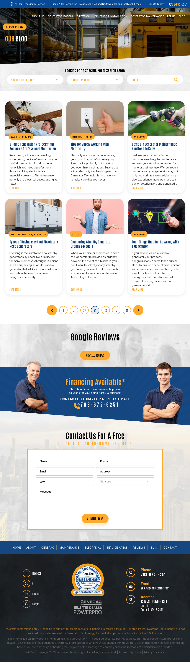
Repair (171, 16)
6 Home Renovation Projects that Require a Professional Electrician (30, 145)
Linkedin (38, 597)
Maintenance (147, 16)
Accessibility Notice (130, 655)
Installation (110, 16)
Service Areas (117, 550)
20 (84, 308)
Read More (15, 186)
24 (127, 308)
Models (60, 16)
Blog (182, 16)
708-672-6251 (178, 4)
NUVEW (28, 655)
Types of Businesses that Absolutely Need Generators (31, 242)
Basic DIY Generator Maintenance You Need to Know (154, 145)
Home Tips (26, 136)
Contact (170, 550)
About (31, 550)
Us (38, 16)
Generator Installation (21, 233)
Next (138, 308)
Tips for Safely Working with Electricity (94, 143)
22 (105, 308)
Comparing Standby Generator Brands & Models (94, 242)
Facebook (39, 574)
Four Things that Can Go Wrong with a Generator (154, 242)
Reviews (139, 550)
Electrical (83, 16)
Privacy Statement (155, 655)
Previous (52, 308)
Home (17, 550)
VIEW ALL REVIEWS (95, 353)
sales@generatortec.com (153, 591)
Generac (76, 233)
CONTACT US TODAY (14, 29)
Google (38, 609)
